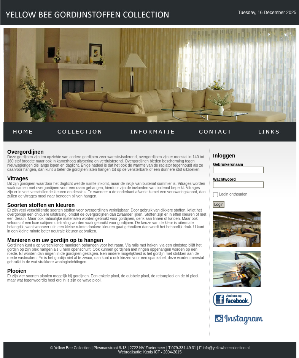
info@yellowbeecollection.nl (226, 348)
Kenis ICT (151, 352)
